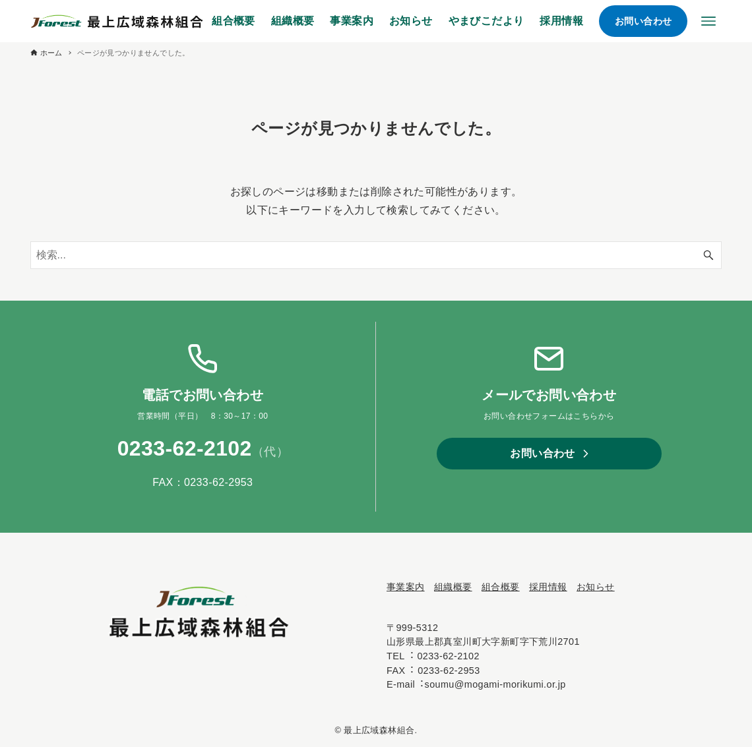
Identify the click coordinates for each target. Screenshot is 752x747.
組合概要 (501, 587)
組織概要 (453, 587)
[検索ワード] (376, 255)
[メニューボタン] (708, 21)
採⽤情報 (548, 587)
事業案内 (406, 587)
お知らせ (596, 587)
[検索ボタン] (708, 255)
